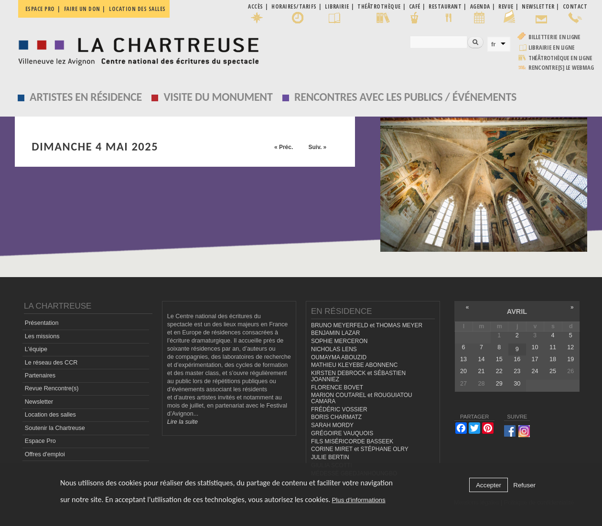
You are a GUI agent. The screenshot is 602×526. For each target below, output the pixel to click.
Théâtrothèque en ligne (560, 58)
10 (535, 347)
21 (481, 371)
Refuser (524, 485)
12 (570, 347)
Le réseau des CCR (51, 362)
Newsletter (39, 401)
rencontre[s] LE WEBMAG (561, 68)
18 (552, 359)
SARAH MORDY (332, 425)
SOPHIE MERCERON (339, 341)
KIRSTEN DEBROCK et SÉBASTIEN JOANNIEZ (358, 376)
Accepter (488, 485)
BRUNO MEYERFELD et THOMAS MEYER (366, 325)
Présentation (42, 323)
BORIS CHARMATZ (336, 417)
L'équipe (36, 349)
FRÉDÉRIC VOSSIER (339, 409)
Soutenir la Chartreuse (55, 428)
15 (499, 359)
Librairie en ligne (551, 47)
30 (517, 383)
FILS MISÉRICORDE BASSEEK (352, 441)
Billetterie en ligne (554, 37)
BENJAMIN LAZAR (335, 333)
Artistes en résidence (86, 97)
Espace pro (40, 8)
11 (552, 347)
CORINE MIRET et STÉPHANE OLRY (359, 449)
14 (481, 359)
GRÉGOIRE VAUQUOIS (342, 433)
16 (517, 359)
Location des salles (137, 8)
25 (552, 371)
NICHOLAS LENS (334, 349)
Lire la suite (182, 422)
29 (499, 383)
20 (463, 371)
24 (535, 371)
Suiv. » (317, 147)
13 (463, 359)
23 (517, 371)
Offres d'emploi (45, 454)
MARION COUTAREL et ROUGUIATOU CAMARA (361, 398)
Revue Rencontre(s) (52, 388)
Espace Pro (40, 441)
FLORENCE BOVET (337, 387)
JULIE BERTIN (330, 457)
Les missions (42, 336)
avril (517, 311)
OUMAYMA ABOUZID (338, 357)
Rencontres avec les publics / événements (405, 97)
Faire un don (82, 8)
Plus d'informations (358, 500)
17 (535, 359)
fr (493, 44)
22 (499, 371)
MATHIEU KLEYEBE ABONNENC (354, 365)
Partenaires (40, 375)
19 (570, 359)
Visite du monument (217, 97)
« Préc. (283, 147)
